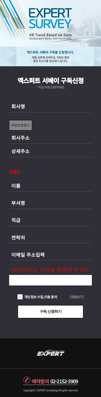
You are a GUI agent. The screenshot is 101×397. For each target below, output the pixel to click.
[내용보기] (76, 296)
